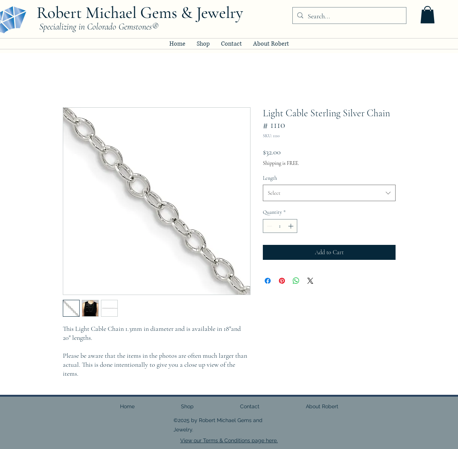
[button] (427, 15)
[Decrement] (268, 226)
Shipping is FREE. (281, 163)
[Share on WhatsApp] (296, 280)
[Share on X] (310, 280)
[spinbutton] (280, 226)
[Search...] (349, 16)
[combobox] (329, 193)
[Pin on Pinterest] (281, 280)
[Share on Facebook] (267, 280)
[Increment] (291, 226)
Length (270, 178)
